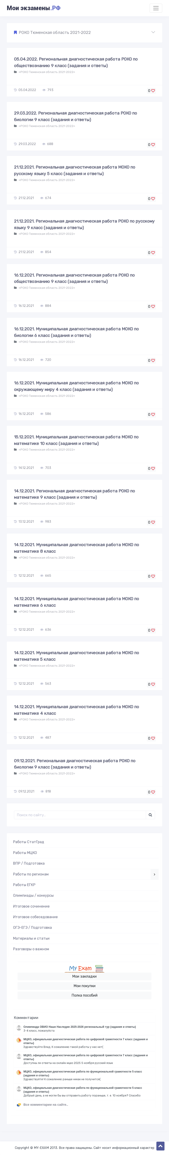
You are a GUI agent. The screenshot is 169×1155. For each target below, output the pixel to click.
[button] (84, 32)
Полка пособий (85, 995)
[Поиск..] (80, 815)
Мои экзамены (33, 8)
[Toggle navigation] (156, 8)
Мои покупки (85, 986)
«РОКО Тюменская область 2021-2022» (46, 72)
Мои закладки (84, 976)
